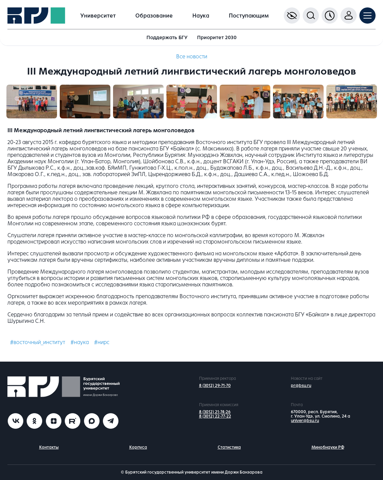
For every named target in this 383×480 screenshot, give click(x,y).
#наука (80, 342)
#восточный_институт (37, 342)
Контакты (49, 447)
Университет (98, 16)
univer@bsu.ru (305, 421)
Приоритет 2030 (217, 37)
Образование (154, 16)
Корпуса (138, 447)
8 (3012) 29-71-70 (215, 386)
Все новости (191, 56)
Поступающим (249, 16)
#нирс (101, 342)
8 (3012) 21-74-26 (214, 412)
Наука (200, 16)
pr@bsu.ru (301, 386)
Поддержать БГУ (167, 37)
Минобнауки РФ (327, 447)
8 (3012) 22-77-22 (215, 416)
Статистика (229, 447)
